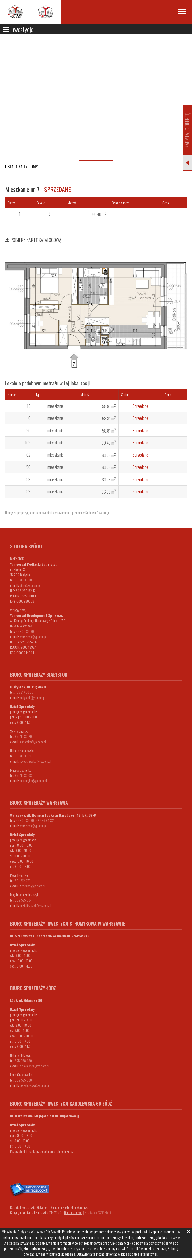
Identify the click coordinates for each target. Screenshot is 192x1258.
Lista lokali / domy (21, 167)
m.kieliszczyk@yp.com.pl (35, 905)
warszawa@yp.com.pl (33, 636)
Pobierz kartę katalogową (33, 240)
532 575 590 (23, 1080)
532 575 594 (23, 900)
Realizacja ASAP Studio (98, 1212)
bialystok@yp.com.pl (32, 697)
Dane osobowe (73, 1212)
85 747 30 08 (23, 775)
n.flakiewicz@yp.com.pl (34, 1065)
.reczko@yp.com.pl (33, 885)
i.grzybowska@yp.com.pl (35, 1085)
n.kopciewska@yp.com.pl (35, 761)
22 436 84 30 (25, 631)
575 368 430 (23, 1060)
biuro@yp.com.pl (30, 585)
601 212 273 (22, 880)
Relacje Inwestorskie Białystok (28, 1207)
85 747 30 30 (23, 579)
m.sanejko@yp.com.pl (33, 780)
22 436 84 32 (45, 820)
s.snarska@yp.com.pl (33, 741)
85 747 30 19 (23, 755)
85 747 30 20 (23, 736)
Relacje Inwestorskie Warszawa (69, 1207)
